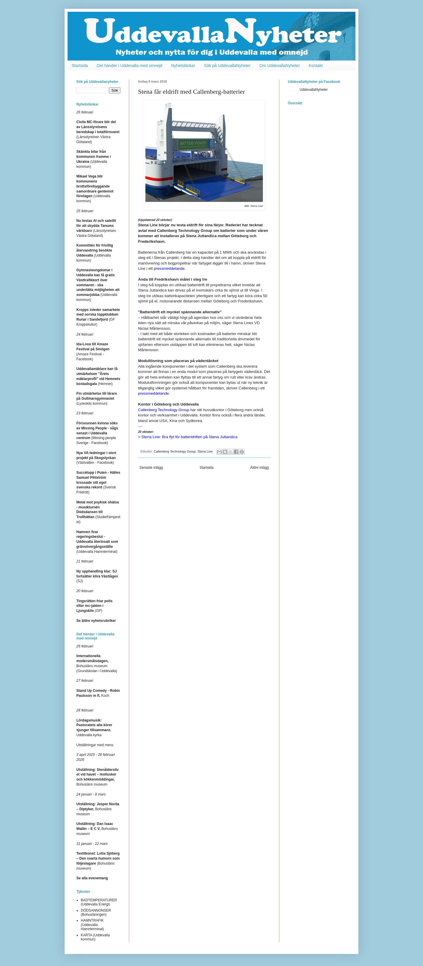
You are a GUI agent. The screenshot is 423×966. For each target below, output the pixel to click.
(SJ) (97, 576)
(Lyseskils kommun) (96, 398)
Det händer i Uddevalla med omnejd (129, 65)
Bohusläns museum (97, 809)
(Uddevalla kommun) (98, 285)
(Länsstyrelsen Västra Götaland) (98, 132)
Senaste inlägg (151, 468)
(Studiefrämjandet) (98, 512)
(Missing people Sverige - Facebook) (97, 433)
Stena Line (205, 451)
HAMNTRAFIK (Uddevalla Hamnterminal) (92, 924)
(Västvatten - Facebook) (96, 458)
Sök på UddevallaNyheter (227, 65)
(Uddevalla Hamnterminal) (97, 542)
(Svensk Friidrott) (98, 482)
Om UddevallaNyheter (279, 65)
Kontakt (316, 65)
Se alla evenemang (92, 878)
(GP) (94, 606)
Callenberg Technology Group (175, 451)
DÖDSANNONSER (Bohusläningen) (96, 912)
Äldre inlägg (259, 468)
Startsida (80, 65)
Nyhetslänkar (183, 65)
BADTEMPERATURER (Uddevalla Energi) (99, 902)
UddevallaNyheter (314, 90)
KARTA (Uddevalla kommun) (95, 937)
